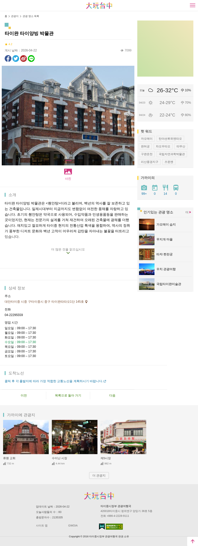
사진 (68, 178)
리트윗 (15, 58)
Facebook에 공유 (8, 58)
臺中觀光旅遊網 (99, 5)
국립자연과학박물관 (172, 154)
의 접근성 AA (114, 527)
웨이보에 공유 (23, 58)
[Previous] (8, 115)
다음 (112, 395)
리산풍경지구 (149, 161)
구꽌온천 (147, 154)
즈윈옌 (169, 161)
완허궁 (145, 146)
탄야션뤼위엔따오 (170, 138)
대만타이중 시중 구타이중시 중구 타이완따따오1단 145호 (45, 301)
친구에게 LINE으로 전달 (31, 58)
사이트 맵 (42, 525)
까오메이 (147, 138)
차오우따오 (163, 146)
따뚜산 (181, 146)
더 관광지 (99, 475)
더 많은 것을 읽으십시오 (68, 249)
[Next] (128, 115)
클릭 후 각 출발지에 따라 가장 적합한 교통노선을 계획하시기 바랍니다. (54, 381)
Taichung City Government (99, 496)
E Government (102, 527)
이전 (24, 395)
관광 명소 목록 (31, 16)
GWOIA (73, 525)
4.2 (8, 44)
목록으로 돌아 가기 (68, 395)
